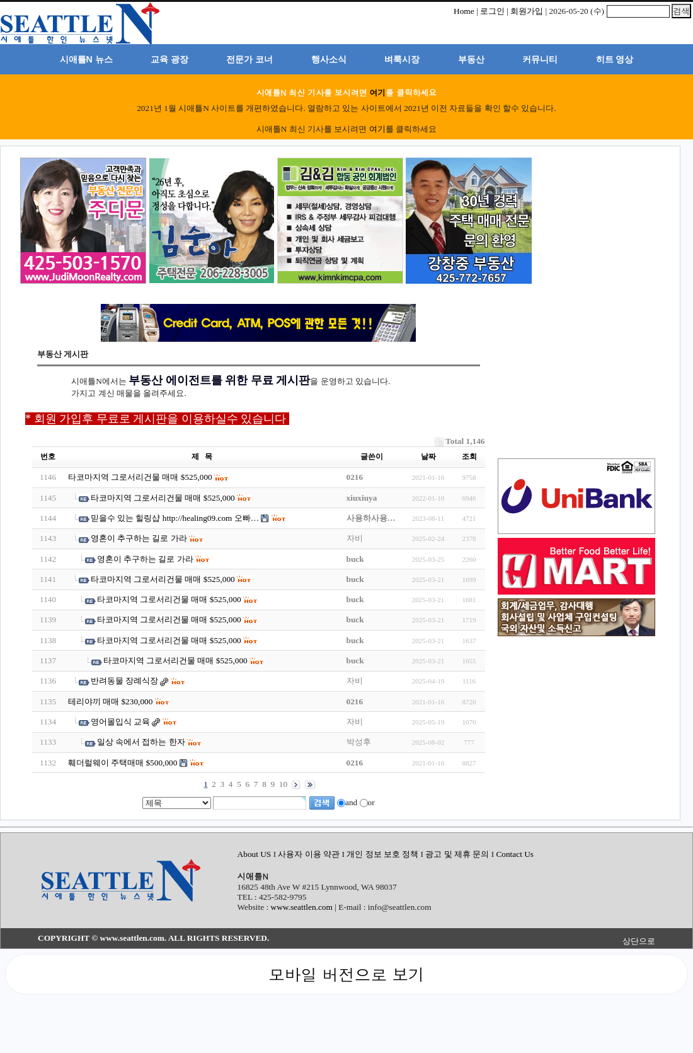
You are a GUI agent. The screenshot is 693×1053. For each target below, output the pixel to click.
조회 (469, 456)
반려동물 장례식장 (124, 680)
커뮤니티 (540, 59)
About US (255, 854)
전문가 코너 (249, 59)
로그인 (492, 11)
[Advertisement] (597, 223)
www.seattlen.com (302, 907)
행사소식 (328, 59)
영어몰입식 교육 (120, 721)
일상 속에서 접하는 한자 (141, 742)
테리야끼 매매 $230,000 (110, 701)
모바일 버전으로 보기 (346, 974)
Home (464, 11)
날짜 (428, 456)
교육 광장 (169, 59)
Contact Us (515, 854)
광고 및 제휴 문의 (457, 854)
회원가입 (526, 11)
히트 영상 (615, 59)
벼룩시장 (402, 59)
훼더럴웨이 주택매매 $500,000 (123, 762)
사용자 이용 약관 (309, 854)
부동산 (471, 59)
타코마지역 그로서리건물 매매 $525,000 (141, 477)
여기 (377, 92)
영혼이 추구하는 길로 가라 (139, 538)
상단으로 (638, 941)
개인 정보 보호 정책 (382, 854)
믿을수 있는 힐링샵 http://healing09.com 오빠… (175, 518)
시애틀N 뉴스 (86, 59)
